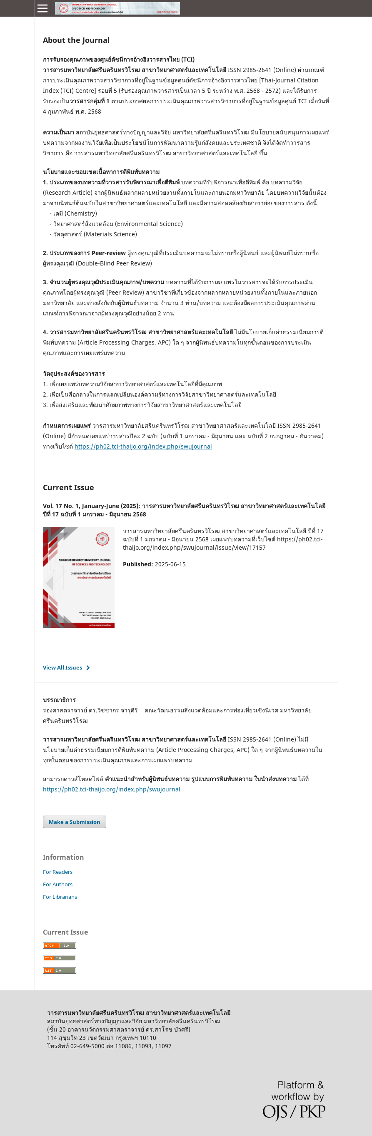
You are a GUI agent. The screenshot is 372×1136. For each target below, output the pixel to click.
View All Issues (62, 667)
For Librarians (60, 896)
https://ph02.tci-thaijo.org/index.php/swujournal (143, 446)
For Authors (57, 884)
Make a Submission (74, 822)
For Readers (57, 872)
